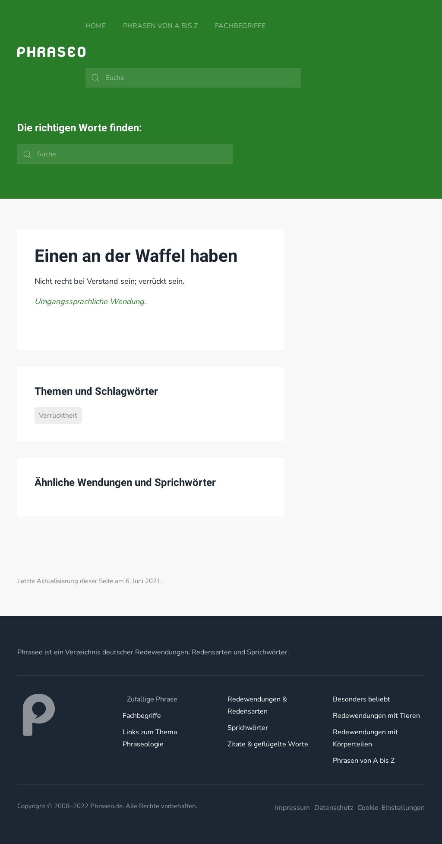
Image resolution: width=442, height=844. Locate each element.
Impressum (292, 807)
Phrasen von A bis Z (160, 26)
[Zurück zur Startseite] (51, 52)
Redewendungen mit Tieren (376, 715)
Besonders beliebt (361, 699)
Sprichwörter (247, 728)
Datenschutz (333, 807)
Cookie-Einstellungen (391, 807)
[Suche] (193, 78)
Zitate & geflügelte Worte (267, 744)
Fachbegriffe (240, 26)
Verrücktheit (58, 415)
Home (95, 26)
